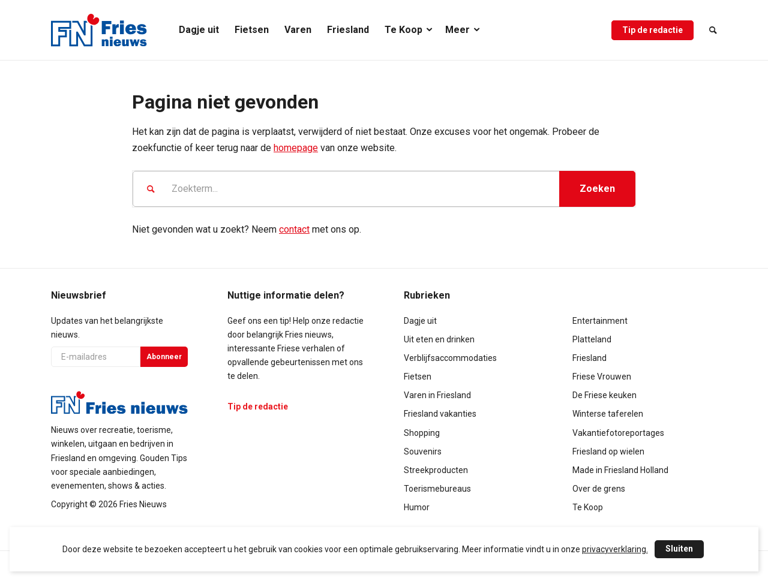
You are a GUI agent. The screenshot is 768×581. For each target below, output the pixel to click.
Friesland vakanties (440, 414)
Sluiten (679, 548)
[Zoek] (709, 30)
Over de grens (598, 488)
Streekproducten (436, 470)
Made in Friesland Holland (620, 470)
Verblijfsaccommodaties (450, 358)
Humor (417, 507)
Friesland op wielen (608, 451)
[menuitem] (199, 30)
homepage (296, 147)
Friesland (589, 358)
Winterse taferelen (607, 414)
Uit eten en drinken (439, 339)
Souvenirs (423, 451)
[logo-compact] (99, 30)
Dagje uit (420, 321)
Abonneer (164, 357)
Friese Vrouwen (601, 376)
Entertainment (600, 321)
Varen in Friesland (437, 395)
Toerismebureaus (437, 488)
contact (294, 229)
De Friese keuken (604, 395)
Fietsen (417, 376)
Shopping (422, 433)
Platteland (591, 339)
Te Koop (587, 507)
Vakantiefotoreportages (618, 433)
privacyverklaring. (615, 549)
